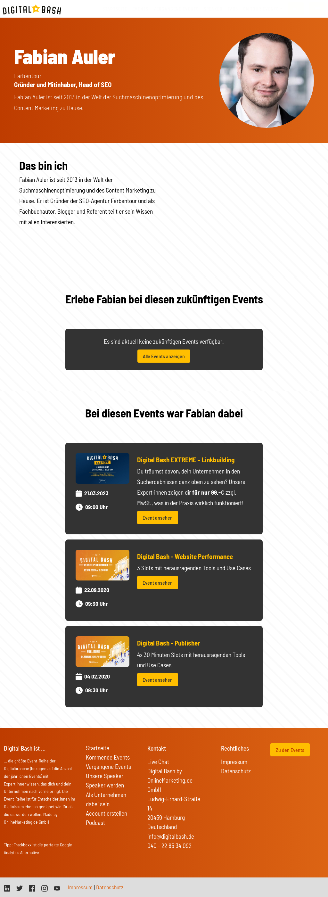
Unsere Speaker (104, 775)
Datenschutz (236, 771)
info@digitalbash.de (170, 836)
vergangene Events (176, 9)
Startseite (114, 9)
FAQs (233, 9)
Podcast (95, 822)
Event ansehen (158, 517)
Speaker (213, 9)
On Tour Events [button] (261, 9)
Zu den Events (290, 750)
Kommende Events (108, 757)
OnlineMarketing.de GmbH (26, 822)
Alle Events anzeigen (164, 356)
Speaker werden (105, 785)
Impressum (234, 761)
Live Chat (158, 761)
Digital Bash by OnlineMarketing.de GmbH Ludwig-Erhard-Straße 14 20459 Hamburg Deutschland (173, 798)
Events (140, 9)
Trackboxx (22, 844)
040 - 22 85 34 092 (169, 845)
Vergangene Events (108, 766)
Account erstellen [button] (106, 813)
